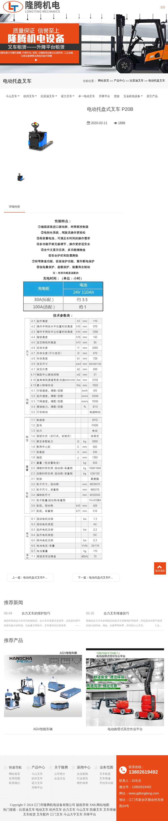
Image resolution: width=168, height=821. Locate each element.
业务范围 (106, 767)
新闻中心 (83, 767)
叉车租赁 (105, 773)
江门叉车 (56, 814)
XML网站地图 (99, 805)
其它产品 (152, 96)
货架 (117, 96)
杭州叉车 (29, 96)
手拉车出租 (106, 783)
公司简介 (59, 773)
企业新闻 (82, 773)
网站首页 (103, 80)
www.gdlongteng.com (144, 793)
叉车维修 (105, 778)
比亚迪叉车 (137, 80)
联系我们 (14, 783)
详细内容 (14, 206)
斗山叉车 (11, 96)
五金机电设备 (132, 96)
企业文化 (59, 778)
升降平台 (104, 96)
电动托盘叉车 (156, 80)
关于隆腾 (60, 767)
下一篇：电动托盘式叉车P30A (96, 577)
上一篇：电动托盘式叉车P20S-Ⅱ (31, 577)
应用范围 (14, 778)
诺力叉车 (66, 96)
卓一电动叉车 (86, 96)
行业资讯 (82, 778)
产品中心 (119, 80)
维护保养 (82, 783)
